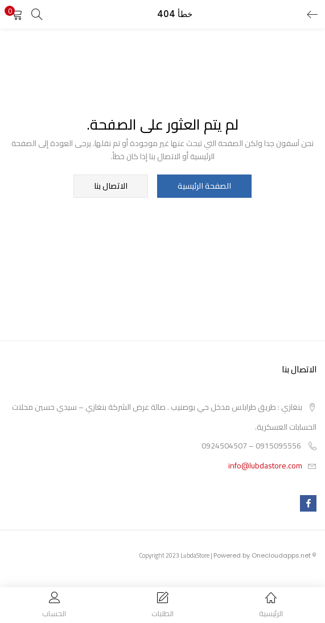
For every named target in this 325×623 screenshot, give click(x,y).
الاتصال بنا (110, 186)
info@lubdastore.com (265, 466)
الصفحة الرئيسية (204, 186)
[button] (17, 14)
